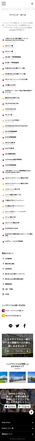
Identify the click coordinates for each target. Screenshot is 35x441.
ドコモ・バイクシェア (20, 27)
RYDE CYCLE (5, 9)
